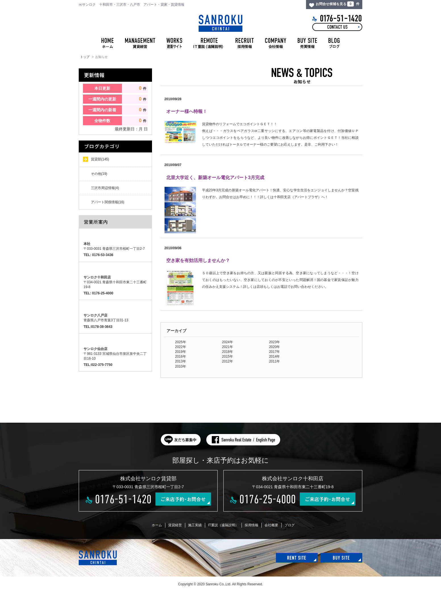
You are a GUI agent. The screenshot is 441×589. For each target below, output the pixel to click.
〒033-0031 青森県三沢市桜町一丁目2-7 (114, 246)
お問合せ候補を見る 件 (337, 4)
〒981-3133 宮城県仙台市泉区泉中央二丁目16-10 (115, 353)
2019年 (180, 352)
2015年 (227, 357)
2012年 (227, 361)
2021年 (227, 347)
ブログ (289, 525)
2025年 (180, 342)
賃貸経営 (175, 525)
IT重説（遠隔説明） (223, 525)
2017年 (274, 352)
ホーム (157, 525)
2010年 (180, 366)
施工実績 (195, 525)
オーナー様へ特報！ (186, 111)
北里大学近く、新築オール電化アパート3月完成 (215, 177)
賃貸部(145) (100, 159)
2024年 (227, 342)
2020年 (274, 347)
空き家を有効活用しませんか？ (198, 260)
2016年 (180, 357)
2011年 (274, 361)
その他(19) (99, 174)
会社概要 (271, 525)
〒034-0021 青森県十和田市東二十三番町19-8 (115, 282)
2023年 (274, 342)
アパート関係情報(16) (107, 202)
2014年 (274, 357)
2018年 (227, 352)
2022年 (180, 347)
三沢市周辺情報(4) (105, 188)
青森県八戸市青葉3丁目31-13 (106, 317)
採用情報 (251, 525)
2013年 (180, 361)
